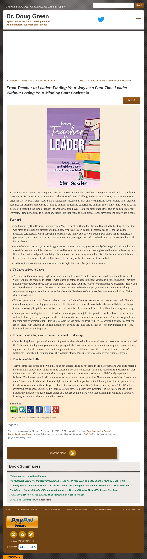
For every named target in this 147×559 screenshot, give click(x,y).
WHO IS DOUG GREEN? (104, 509)
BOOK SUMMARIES (52, 509)
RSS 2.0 (88, 434)
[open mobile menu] (138, 19)
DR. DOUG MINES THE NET (27, 509)
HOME (8, 509)
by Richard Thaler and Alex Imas (63, 490)
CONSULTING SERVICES (130, 509)
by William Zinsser (27, 476)
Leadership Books (23, 434)
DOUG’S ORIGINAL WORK (77, 509)
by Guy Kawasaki (105, 80)
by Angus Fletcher (46, 495)
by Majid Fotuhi (67, 481)
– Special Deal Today (32, 80)
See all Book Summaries (22, 500)
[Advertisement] (73, 55)
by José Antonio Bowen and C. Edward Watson (69, 485)
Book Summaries (95, 431)
